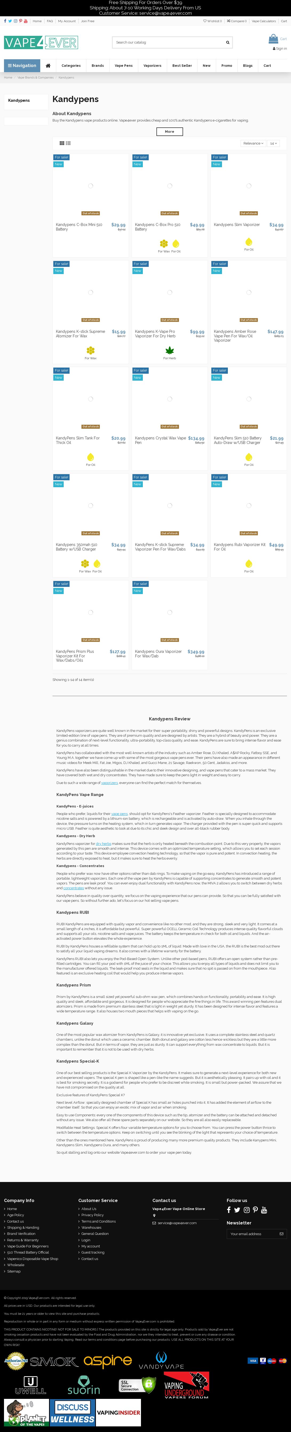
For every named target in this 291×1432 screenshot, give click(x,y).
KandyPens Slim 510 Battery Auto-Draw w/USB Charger (238, 440)
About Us (88, 1209)
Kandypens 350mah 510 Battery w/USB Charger (76, 547)
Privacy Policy (92, 1215)
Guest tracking (92, 1253)
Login (85, 1240)
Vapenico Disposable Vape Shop (32, 1259)
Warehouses (91, 1228)
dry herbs (103, 844)
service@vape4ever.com (177, 1223)
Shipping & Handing (23, 1228)
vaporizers (109, 783)
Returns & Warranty (23, 1240)
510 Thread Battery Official (28, 1253)
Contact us (15, 1221)
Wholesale (15, 1265)
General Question (94, 1234)
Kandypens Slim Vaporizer (237, 225)
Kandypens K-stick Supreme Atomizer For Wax (80, 333)
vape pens (119, 814)
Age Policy (15, 1215)
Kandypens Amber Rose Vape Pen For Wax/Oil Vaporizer (235, 336)
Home (37, 21)
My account (90, 1246)
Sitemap (14, 1271)
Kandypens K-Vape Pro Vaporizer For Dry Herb (155, 333)
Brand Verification (21, 1234)
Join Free (87, 21)
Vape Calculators (264, 21)
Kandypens (19, 100)
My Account (67, 21)
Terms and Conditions (98, 1221)
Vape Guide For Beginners (27, 1246)
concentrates (73, 888)
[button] (71, 65)
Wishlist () (213, 21)
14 (273, 143)
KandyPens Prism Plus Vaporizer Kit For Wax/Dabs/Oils (75, 656)
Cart (284, 21)
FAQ (50, 21)
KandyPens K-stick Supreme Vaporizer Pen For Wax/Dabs (160, 547)
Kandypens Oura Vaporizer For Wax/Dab (158, 653)
